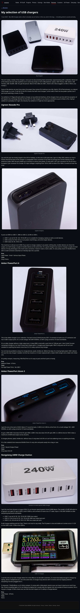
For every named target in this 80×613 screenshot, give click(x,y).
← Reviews (4, 8)
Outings (40, 2)
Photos (34, 2)
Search (58, 605)
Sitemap (54, 605)
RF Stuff (22, 2)
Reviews (53, 2)
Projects (28, 2)
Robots (50, 605)
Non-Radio (47, 2)
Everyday (73, 2)
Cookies (46, 605)
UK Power (67, 2)
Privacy (42, 605)
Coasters (60, 2)
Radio (17, 2)
